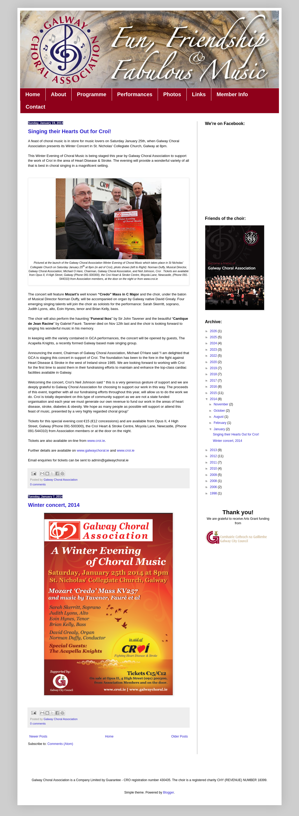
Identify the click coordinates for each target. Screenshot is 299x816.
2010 (214, 468)
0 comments (38, 484)
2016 (214, 386)
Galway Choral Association (60, 479)
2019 (214, 368)
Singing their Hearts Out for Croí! (69, 131)
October (220, 410)
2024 (214, 343)
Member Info (232, 94)
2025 (214, 337)
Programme (91, 94)
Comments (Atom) (60, 744)
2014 (214, 399)
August (219, 417)
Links (199, 94)
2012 (214, 456)
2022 (214, 356)
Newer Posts (38, 736)
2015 (214, 393)
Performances (134, 94)
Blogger (168, 792)
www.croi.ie (96, 441)
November (221, 404)
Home (32, 94)
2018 (214, 374)
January (220, 429)
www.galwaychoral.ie (93, 450)
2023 (214, 349)
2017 (214, 380)
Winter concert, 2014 (54, 505)
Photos (172, 94)
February (220, 423)
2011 (214, 462)
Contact (35, 107)
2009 (214, 475)
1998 (214, 493)
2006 (214, 487)
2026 (214, 331)
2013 (214, 450)
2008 (214, 481)
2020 (214, 362)
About (58, 94)
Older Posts (179, 736)
